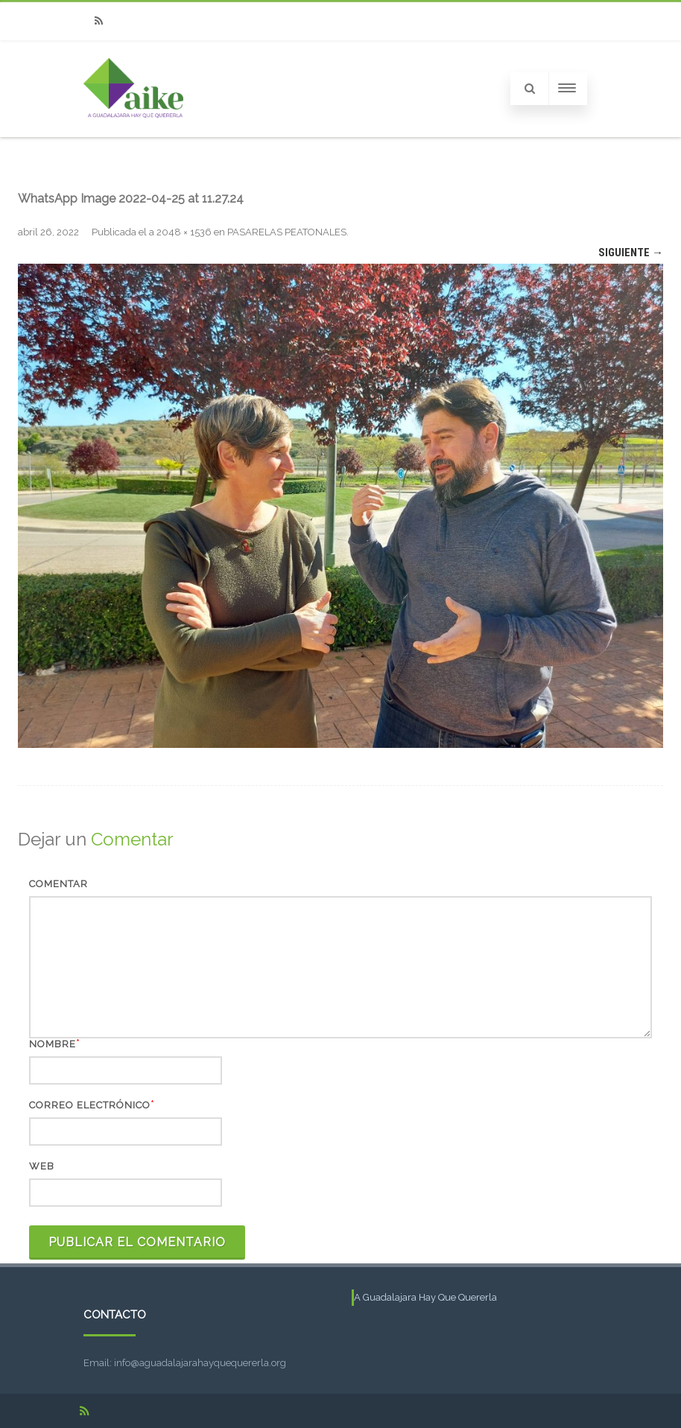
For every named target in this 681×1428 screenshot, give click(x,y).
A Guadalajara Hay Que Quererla (425, 1297)
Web (41, 1166)
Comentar (58, 884)
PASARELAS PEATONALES (286, 232)
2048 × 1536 (184, 232)
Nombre (52, 1044)
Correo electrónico (90, 1105)
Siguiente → (630, 252)
